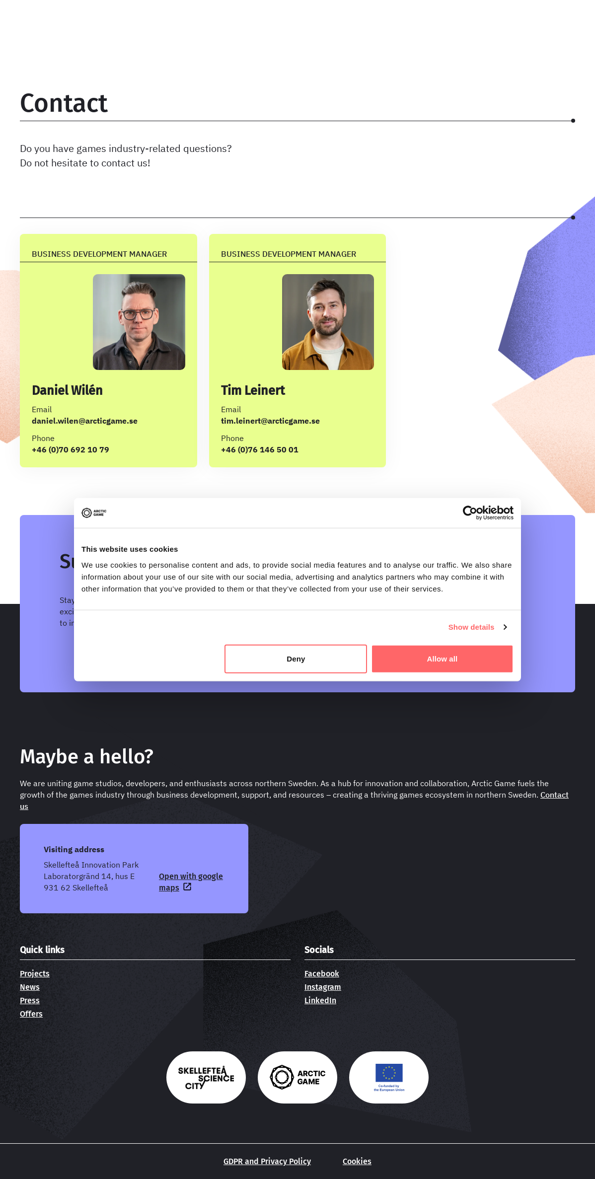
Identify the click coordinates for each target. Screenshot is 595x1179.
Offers (31, 1014)
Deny (296, 658)
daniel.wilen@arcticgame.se (85, 421)
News (30, 987)
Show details (471, 627)
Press (30, 1000)
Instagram (322, 987)
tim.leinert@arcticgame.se (270, 421)
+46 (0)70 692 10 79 (70, 449)
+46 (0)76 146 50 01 (259, 449)
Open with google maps (191, 882)
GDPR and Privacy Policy (267, 1161)
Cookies (357, 1161)
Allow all (442, 658)
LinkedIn (320, 1000)
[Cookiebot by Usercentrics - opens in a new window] (470, 513)
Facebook (321, 973)
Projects (35, 973)
